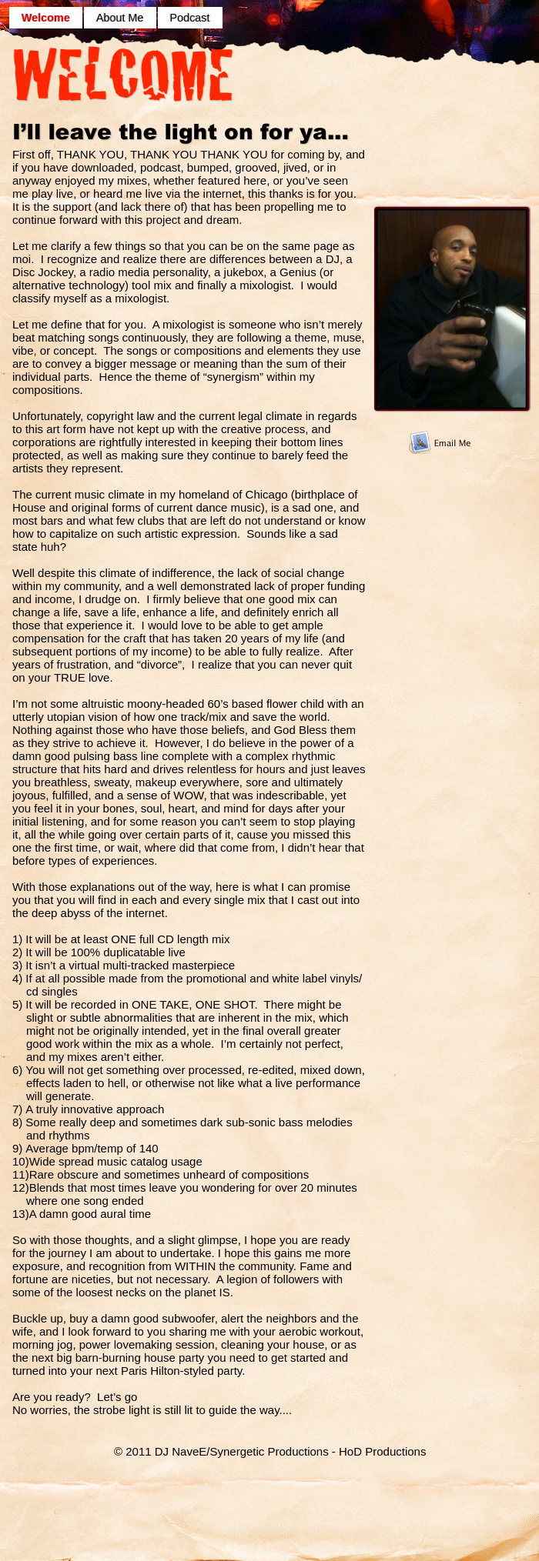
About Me (120, 18)
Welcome (46, 18)
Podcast (190, 18)
